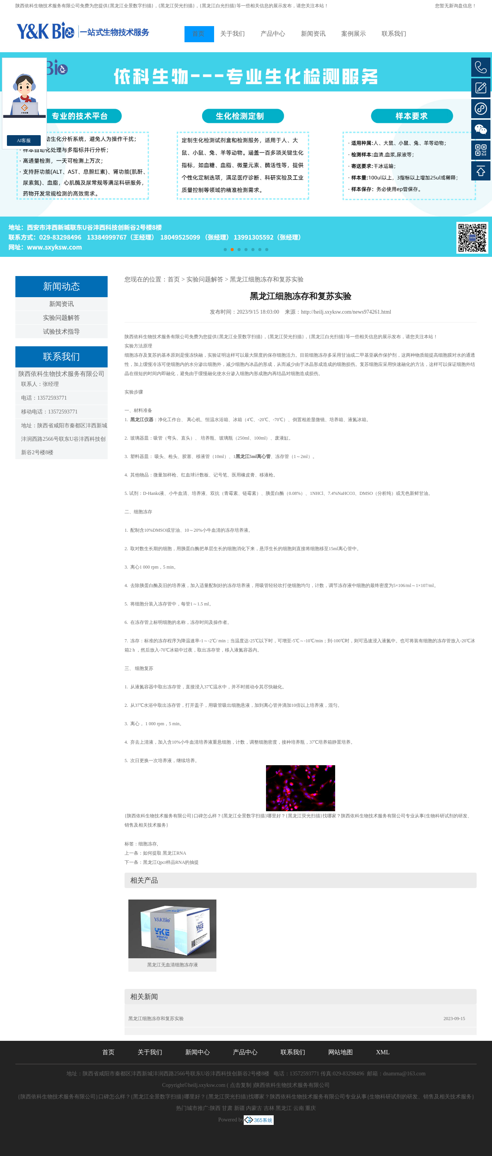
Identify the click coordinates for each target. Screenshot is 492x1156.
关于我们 (232, 33)
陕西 (215, 1108)
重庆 (310, 1108)
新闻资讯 (313, 33)
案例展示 (353, 33)
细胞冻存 (147, 844)
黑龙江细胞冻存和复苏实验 (267, 279)
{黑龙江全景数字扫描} (131, 5)
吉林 (269, 1108)
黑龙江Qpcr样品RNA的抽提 (171, 862)
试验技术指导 (61, 331)
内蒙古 (254, 1108)
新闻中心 (197, 1052)
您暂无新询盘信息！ (456, 5)
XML (383, 1052)
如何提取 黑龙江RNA (164, 853)
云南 (298, 1108)
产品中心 (273, 33)
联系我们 (394, 33)
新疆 (239, 1108)
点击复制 (240, 1085)
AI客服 (24, 140)
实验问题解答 (61, 317)
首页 (198, 33)
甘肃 (227, 1108)
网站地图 (340, 1052)
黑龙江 (284, 1108)
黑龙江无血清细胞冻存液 (172, 964)
